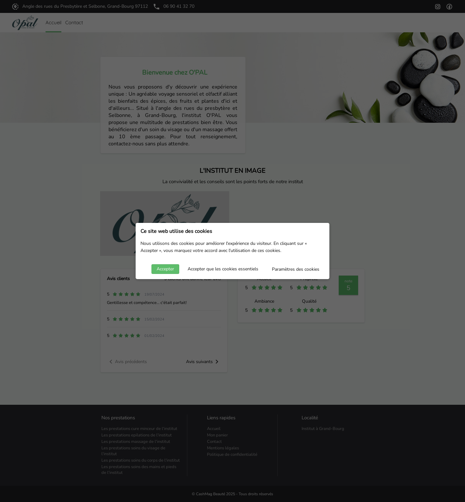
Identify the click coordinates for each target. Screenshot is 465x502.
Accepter (165, 269)
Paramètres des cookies (295, 269)
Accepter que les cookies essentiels (223, 269)
